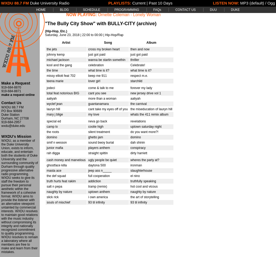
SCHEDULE (91, 10)
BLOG (64, 10)
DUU (213, 10)
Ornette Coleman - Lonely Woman (129, 14)
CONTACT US (185, 10)
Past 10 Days (160, 3)
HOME (41, 10)
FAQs (157, 10)
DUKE (235, 10)
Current (139, 3)
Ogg (271, 3)
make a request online (18, 95)
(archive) (146, 23)
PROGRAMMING (126, 10)
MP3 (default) (252, 3)
